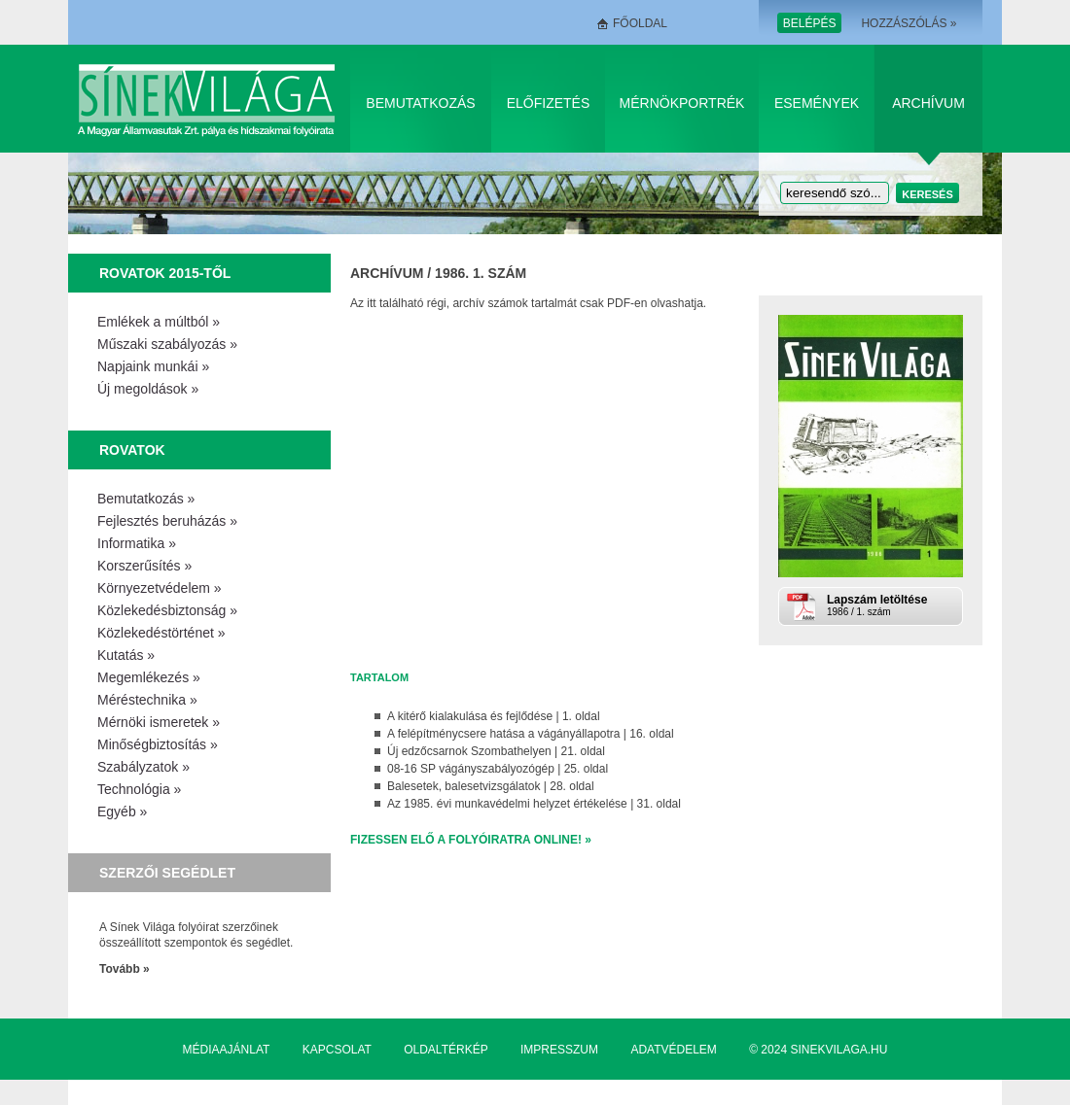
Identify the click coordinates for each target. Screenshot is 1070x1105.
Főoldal (640, 23)
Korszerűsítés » (144, 565)
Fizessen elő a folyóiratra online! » (470, 839)
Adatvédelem (673, 1049)
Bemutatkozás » (146, 498)
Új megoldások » (147, 389)
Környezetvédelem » (159, 588)
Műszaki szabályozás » (167, 344)
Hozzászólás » (908, 23)
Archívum (928, 103)
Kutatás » (126, 655)
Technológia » (139, 789)
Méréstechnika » (147, 700)
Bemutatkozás (420, 103)
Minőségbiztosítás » (157, 744)
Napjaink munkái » (153, 366)
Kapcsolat (337, 1049)
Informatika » (136, 543)
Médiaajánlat (226, 1049)
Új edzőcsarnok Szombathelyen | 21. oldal (496, 751)
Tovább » (124, 969)
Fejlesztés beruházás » (167, 521)
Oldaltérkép (445, 1049)
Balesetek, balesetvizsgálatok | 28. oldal (490, 786)
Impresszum (559, 1049)
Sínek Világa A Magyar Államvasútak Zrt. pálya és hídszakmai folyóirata (209, 99)
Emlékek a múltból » (158, 321)
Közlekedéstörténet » (161, 632)
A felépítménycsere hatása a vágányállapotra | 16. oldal (530, 734)
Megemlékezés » (148, 677)
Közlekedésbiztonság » (167, 610)
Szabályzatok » (143, 767)
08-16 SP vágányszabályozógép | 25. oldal (497, 769)
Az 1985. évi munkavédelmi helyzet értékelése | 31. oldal (534, 804)
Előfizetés (548, 103)
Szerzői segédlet (167, 873)
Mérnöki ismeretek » (158, 722)
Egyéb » (122, 811)
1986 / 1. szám (893, 605)
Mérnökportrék (682, 103)
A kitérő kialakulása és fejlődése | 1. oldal (493, 716)
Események (816, 103)
